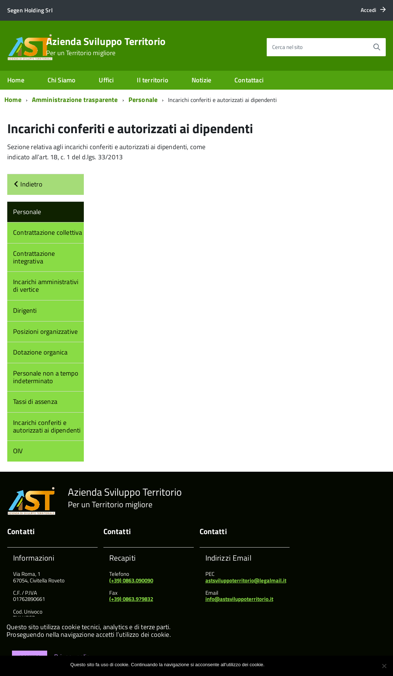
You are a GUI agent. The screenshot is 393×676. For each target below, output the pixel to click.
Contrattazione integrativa (34, 257)
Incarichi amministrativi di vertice (45, 285)
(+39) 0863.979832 (131, 599)
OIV (18, 451)
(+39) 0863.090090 (131, 580)
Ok (271, 664)
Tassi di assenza (35, 401)
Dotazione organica (40, 352)
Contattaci (248, 80)
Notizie (201, 80)
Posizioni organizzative (45, 331)
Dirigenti (25, 310)
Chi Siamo (62, 80)
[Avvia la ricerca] (377, 47)
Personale (143, 100)
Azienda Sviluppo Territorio (106, 46)
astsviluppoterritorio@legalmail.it (245, 580)
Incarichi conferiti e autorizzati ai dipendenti (47, 426)
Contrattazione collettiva (47, 232)
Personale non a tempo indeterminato (45, 377)
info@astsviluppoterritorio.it (239, 599)
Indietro (27, 184)
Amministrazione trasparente (75, 100)
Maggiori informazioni (300, 664)
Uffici (106, 80)
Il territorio (152, 80)
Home (15, 80)
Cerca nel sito (287, 47)
